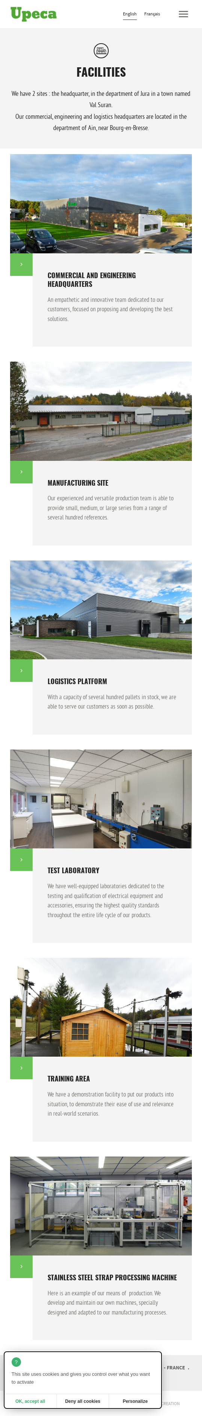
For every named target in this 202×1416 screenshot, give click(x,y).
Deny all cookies (82, 1401)
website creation (162, 1403)
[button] (183, 14)
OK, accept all (30, 1401)
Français (152, 14)
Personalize (135, 1401)
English (130, 14)
